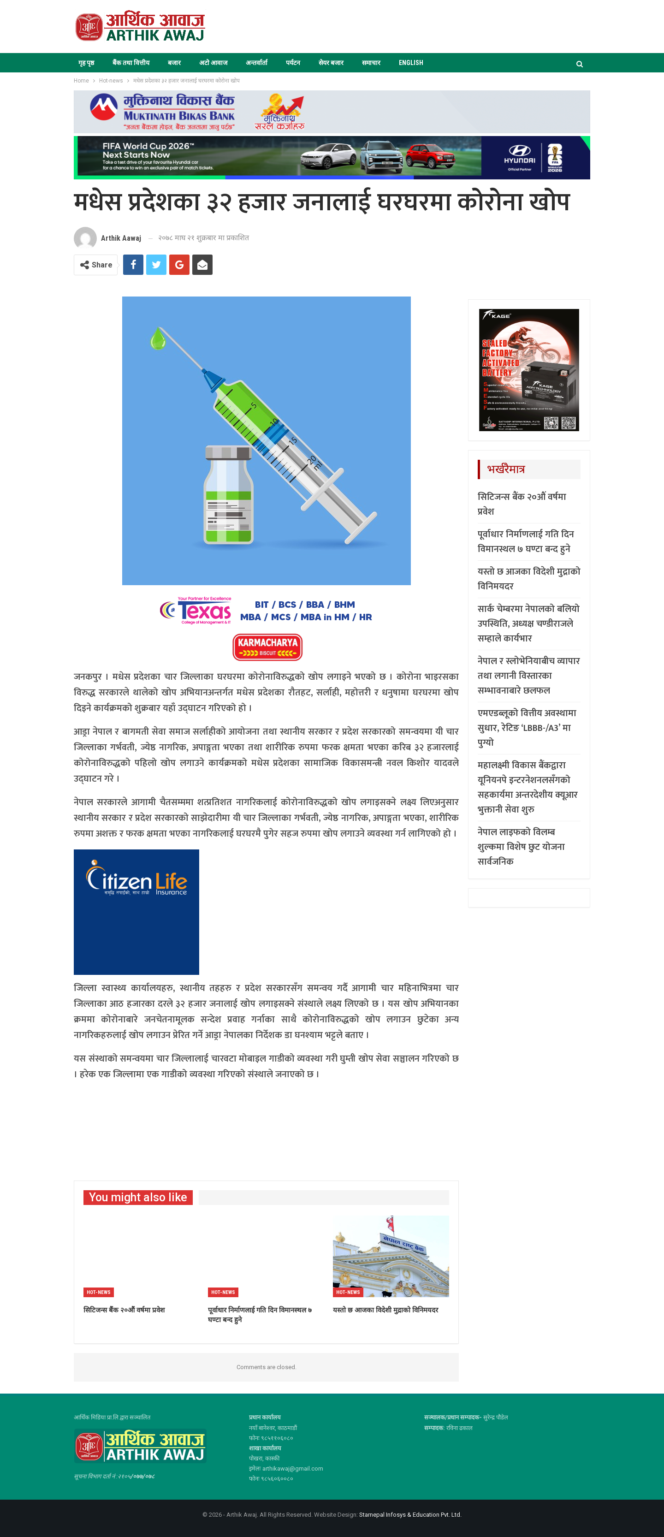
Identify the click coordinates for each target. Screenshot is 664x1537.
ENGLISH (411, 62)
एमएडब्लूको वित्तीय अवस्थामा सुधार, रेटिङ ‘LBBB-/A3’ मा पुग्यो (527, 728)
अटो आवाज (213, 62)
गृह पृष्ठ (86, 62)
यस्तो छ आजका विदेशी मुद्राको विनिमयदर (529, 579)
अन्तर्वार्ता (256, 62)
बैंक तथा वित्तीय (131, 62)
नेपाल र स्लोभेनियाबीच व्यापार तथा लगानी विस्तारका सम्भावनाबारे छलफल (529, 676)
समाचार (371, 62)
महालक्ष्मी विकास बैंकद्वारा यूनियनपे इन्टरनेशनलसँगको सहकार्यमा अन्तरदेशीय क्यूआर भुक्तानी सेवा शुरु (528, 788)
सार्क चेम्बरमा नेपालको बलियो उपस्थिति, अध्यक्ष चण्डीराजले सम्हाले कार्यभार (529, 624)
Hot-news (99, 1292)
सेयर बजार (331, 62)
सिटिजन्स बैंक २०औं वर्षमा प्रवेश (522, 504)
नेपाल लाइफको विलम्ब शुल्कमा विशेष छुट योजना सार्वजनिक (521, 847)
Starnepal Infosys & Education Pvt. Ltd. (410, 1514)
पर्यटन (293, 62)
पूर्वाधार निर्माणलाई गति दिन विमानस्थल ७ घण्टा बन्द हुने (526, 542)
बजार (174, 62)
